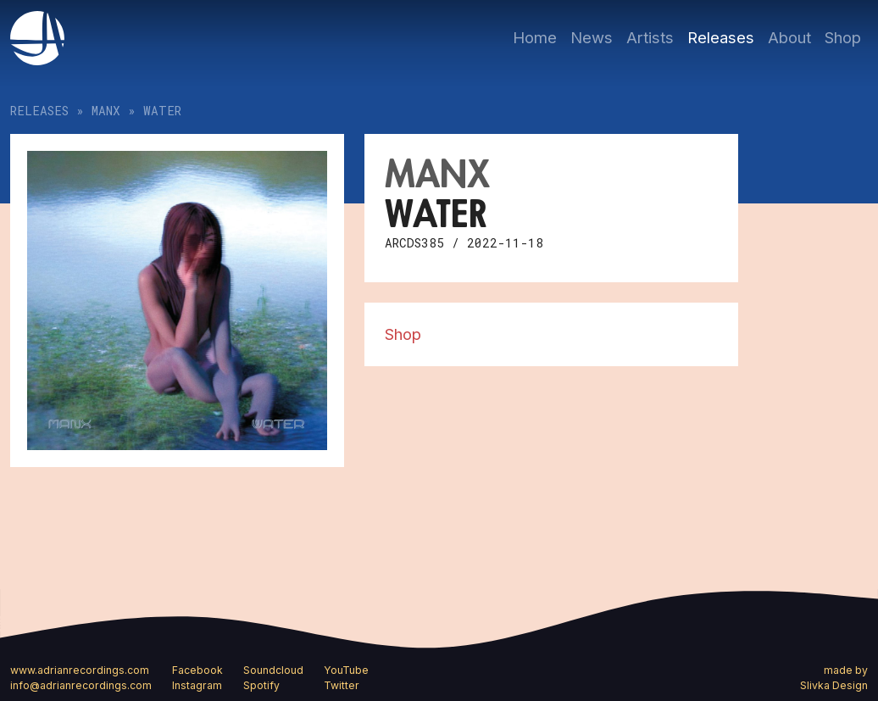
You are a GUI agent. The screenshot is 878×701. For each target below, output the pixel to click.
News (591, 37)
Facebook (197, 670)
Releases (720, 37)
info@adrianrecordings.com (81, 685)
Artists (650, 37)
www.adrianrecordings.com (79, 670)
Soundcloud (273, 670)
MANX (106, 111)
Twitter (341, 685)
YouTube (346, 670)
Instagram (197, 685)
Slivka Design (834, 685)
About (789, 37)
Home (535, 37)
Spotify (261, 685)
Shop (843, 37)
